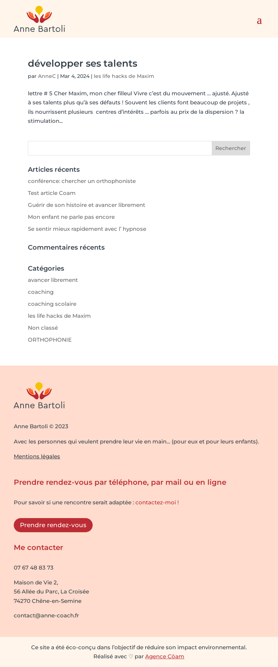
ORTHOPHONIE (50, 339)
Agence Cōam (164, 656)
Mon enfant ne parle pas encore (71, 216)
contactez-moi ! (157, 502)
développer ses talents (82, 63)
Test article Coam (52, 192)
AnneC (47, 76)
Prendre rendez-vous (53, 525)
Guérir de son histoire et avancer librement (86, 204)
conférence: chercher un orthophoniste (82, 181)
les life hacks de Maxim (124, 76)
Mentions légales (37, 456)
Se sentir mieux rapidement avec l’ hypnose (87, 228)
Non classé (43, 327)
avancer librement (53, 279)
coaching (41, 291)
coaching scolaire (52, 303)
